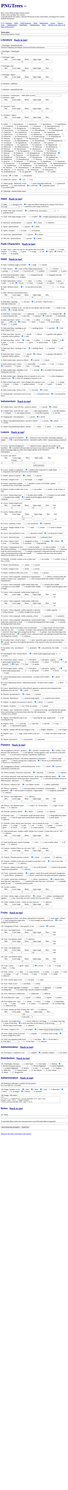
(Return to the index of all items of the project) (16, 1135)
